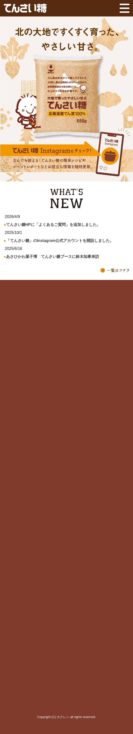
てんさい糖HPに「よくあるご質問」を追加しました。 (53, 225)
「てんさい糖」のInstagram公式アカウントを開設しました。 (60, 241)
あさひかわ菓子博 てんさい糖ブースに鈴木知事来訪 (52, 257)
